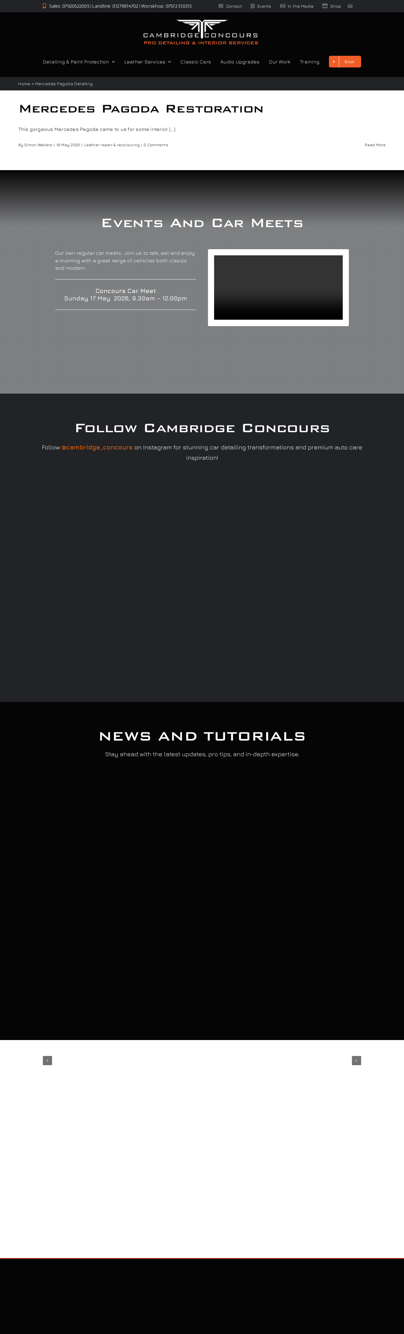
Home (24, 83)
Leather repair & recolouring (112, 144)
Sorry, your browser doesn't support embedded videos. (278, 287)
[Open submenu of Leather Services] (168, 61)
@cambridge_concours (97, 447)
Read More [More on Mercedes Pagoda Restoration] (375, 144)
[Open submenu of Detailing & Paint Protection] (112, 61)
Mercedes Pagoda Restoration (141, 108)
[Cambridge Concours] (200, 21)
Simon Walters (38, 144)
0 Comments (156, 144)
